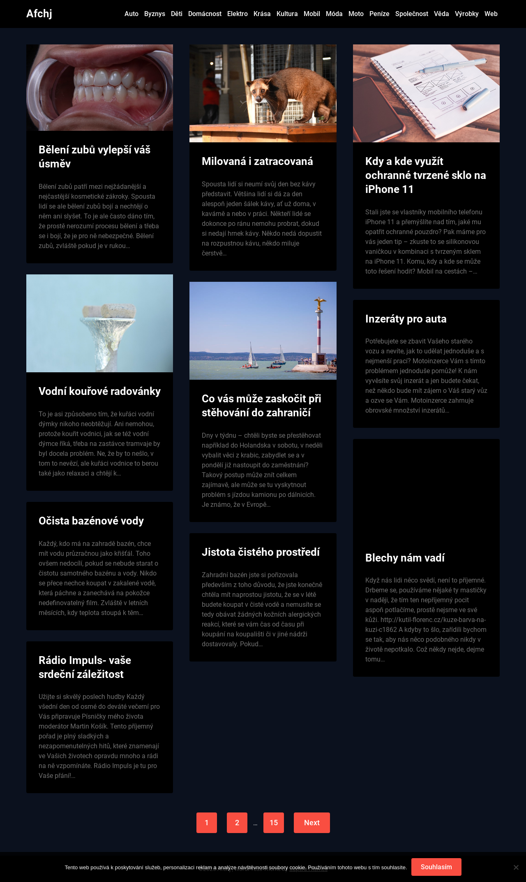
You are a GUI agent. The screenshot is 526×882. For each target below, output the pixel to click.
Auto (131, 14)
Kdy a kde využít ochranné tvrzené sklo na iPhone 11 (425, 175)
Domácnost (204, 14)
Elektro (237, 14)
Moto (356, 14)
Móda (334, 14)
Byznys (154, 14)
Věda (441, 14)
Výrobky (467, 14)
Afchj (39, 13)
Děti (176, 14)
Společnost (411, 14)
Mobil (312, 14)
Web (491, 14)
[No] (516, 867)
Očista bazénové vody (91, 521)
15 (274, 822)
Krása (262, 14)
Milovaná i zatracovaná (257, 161)
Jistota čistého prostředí (261, 552)
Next (312, 822)
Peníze (379, 14)
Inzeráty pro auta (406, 319)
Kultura (287, 14)
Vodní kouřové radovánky (100, 391)
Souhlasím (436, 867)
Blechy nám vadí (405, 558)
